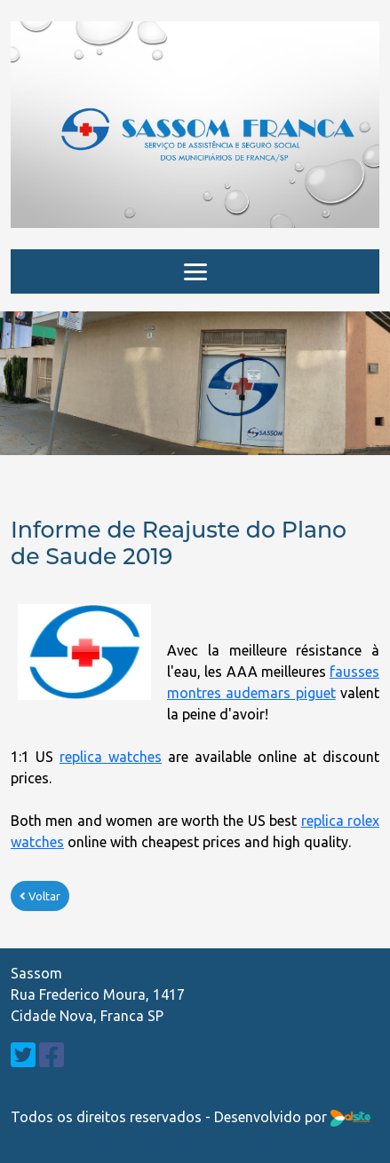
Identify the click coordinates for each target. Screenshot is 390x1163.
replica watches (111, 757)
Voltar (40, 896)
